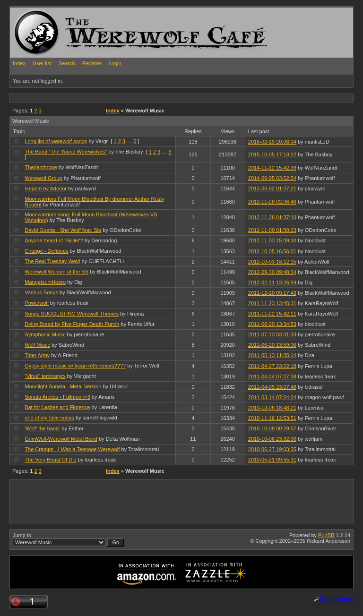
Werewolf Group (43, 178)
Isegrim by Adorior (46, 188)
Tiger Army (37, 355)
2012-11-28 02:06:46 (272, 202)
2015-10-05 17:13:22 (272, 154)
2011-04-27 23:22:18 (272, 366)
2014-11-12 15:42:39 (272, 168)
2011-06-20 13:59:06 (272, 345)
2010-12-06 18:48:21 (272, 408)
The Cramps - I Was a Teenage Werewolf (72, 449)
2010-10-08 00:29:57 (272, 428)
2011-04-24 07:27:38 (272, 376)
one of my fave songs (49, 417)
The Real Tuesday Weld (52, 261)
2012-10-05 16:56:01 (272, 251)
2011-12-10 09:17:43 (272, 293)
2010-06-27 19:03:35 (272, 449)
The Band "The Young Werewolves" (66, 151)
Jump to (68, 539)
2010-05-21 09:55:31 (272, 459)
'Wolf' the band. (42, 428)
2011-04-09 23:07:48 (272, 387)
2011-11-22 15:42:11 (272, 314)
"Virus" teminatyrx (45, 376)
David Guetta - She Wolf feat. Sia (63, 230)
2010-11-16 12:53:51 (272, 418)
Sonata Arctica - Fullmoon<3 (57, 397)
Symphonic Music (45, 334)
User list (42, 63)
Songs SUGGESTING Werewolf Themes (72, 314)
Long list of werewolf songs (56, 141)
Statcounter (336, 599)
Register (92, 63)
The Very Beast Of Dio (50, 459)
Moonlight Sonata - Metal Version (63, 386)
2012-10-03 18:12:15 (272, 262)
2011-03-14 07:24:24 (272, 397)
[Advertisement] (182, 97)
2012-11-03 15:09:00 (272, 240)
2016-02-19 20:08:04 (272, 142)
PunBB (326, 535)
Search (67, 63)
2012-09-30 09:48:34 (272, 272)
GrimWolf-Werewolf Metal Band (61, 439)
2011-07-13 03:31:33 (272, 334)
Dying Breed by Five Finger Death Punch (72, 324)
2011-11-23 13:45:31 (272, 303)
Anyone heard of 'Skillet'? (54, 240)
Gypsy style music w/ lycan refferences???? (75, 365)
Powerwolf (37, 303)
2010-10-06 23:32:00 (272, 439)
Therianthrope (41, 167)
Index (19, 63)
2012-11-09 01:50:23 (272, 230)
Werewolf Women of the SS (56, 271)
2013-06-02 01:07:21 (272, 188)
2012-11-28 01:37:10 (272, 217)
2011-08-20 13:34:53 (272, 324)
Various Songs (41, 292)
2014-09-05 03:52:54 (272, 178)
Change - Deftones (46, 251)
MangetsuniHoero (45, 282)
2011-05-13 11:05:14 (272, 355)
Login (115, 63)
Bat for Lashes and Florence (57, 407)
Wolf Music (37, 345)
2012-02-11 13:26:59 (272, 282)
